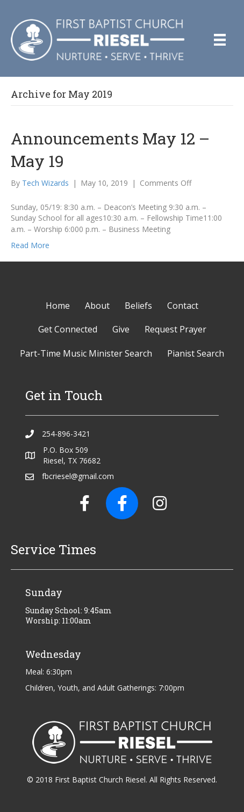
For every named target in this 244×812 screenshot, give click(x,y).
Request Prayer (175, 329)
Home (58, 305)
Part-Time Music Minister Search (86, 353)
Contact (182, 305)
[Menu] (219, 39)
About (97, 305)
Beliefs (138, 305)
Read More (30, 245)
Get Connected (67, 329)
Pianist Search (195, 353)
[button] (84, 503)
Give (121, 329)
